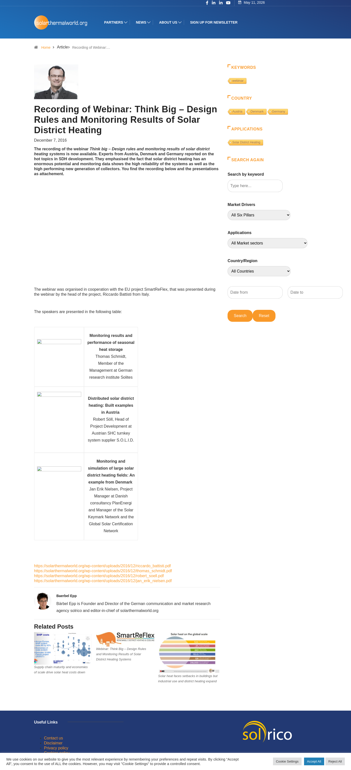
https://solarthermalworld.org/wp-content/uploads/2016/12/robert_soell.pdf (99, 576)
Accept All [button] (314, 761)
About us (168, 22)
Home (45, 47)
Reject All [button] (335, 761)
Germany (278, 111)
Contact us (53, 738)
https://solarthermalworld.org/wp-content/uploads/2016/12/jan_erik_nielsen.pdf (103, 581)
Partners (114, 22)
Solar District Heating (246, 142)
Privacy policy (56, 748)
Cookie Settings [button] (287, 761)
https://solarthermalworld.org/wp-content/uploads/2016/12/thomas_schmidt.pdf (103, 571)
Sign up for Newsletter (214, 22)
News (141, 22)
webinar (238, 80)
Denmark (257, 111)
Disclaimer (53, 743)
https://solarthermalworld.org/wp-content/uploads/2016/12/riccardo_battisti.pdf (102, 566)
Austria (237, 111)
